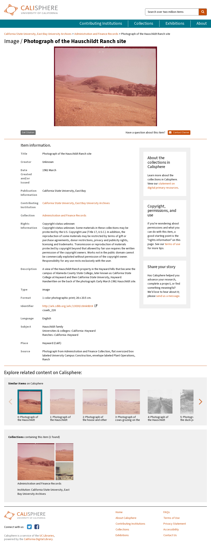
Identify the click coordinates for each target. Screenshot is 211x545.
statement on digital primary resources (163, 186)
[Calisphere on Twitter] (29, 527)
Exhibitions (174, 23)
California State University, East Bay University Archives (38, 34)
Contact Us (170, 535)
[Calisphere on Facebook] (36, 527)
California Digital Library (38, 539)
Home (119, 512)
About (202, 23)
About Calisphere (126, 518)
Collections (143, 23)
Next (201, 401)
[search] (203, 11)
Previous (10, 401)
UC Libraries (47, 536)
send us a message (167, 296)
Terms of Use (171, 518)
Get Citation (28, 132)
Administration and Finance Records (96, 34)
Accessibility (171, 529)
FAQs (166, 512)
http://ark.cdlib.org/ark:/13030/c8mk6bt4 (67, 306)
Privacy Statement (174, 523)
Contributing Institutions (101, 23)
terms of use (172, 244)
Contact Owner (179, 132)
